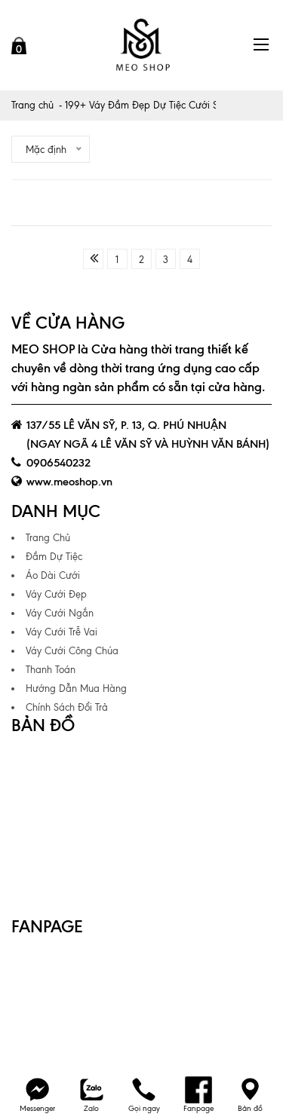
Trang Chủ (48, 537)
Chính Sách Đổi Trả (67, 707)
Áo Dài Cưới (53, 575)
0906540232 (58, 463)
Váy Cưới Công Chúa (72, 650)
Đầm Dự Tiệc (54, 556)
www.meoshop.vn (69, 481)
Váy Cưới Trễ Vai (61, 632)
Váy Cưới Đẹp (56, 594)
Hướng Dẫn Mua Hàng (76, 688)
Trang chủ (32, 105)
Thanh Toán (50, 669)
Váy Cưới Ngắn (60, 613)
